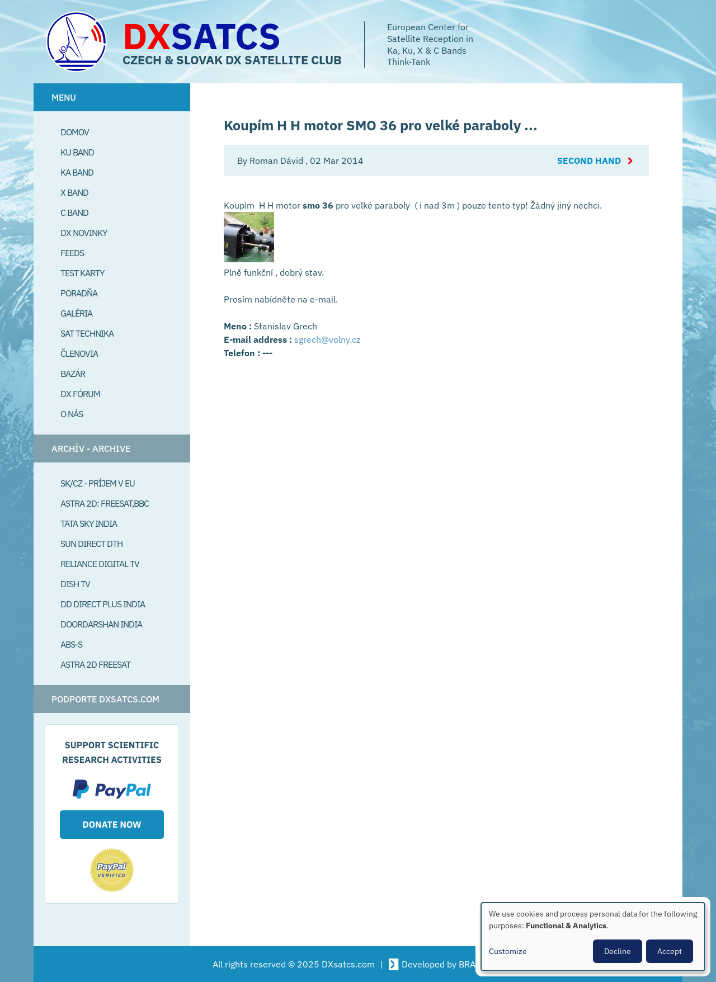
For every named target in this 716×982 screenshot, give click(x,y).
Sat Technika (87, 333)
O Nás (71, 413)
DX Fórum (80, 393)
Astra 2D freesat (95, 664)
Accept (669, 951)
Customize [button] (508, 951)
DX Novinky (83, 232)
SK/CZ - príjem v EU (97, 483)
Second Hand (589, 160)
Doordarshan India (101, 624)
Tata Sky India (88, 523)
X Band (74, 192)
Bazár (72, 373)
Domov (74, 132)
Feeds (72, 252)
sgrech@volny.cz (327, 339)
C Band (74, 212)
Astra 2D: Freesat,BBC (104, 503)
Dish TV (75, 583)
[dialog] (593, 937)
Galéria (76, 313)
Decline (617, 951)
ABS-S (71, 644)
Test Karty (82, 272)
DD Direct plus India (102, 604)
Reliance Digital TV (99, 563)
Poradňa (78, 293)
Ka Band (76, 172)
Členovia (79, 353)
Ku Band (77, 152)
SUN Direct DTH (91, 543)
